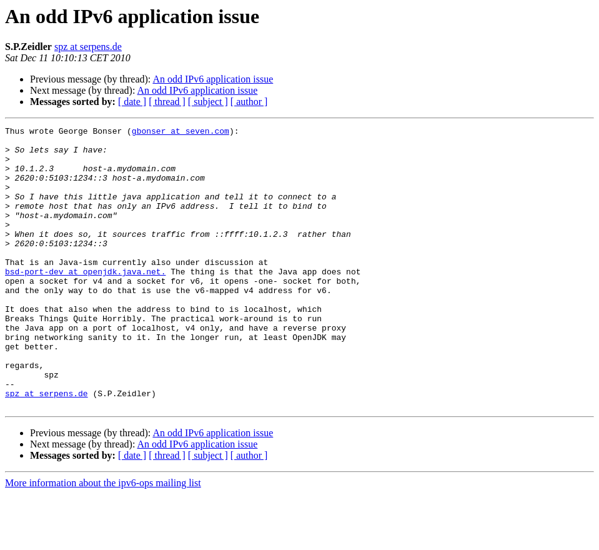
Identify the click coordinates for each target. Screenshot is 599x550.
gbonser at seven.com (180, 132)
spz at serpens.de (88, 46)
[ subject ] (208, 101)
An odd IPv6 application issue (212, 79)
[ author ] (249, 101)
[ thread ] (167, 101)
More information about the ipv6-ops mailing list (103, 539)
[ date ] (132, 101)
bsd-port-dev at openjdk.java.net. (85, 301)
